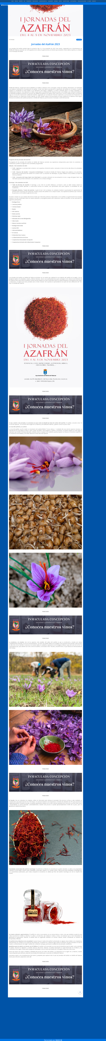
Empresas (56, 1)
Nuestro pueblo (66, 1)
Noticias (16, 1)
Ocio (24, 1)
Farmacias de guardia (82, 1)
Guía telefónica (73, 1)
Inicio (12, 1)
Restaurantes (35, 1)
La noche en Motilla (43, 1)
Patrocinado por (53, 1039)
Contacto (94, 1)
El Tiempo (89, 1)
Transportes (29, 1)
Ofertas (60, 1)
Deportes (21, 1)
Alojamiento (50, 1)
